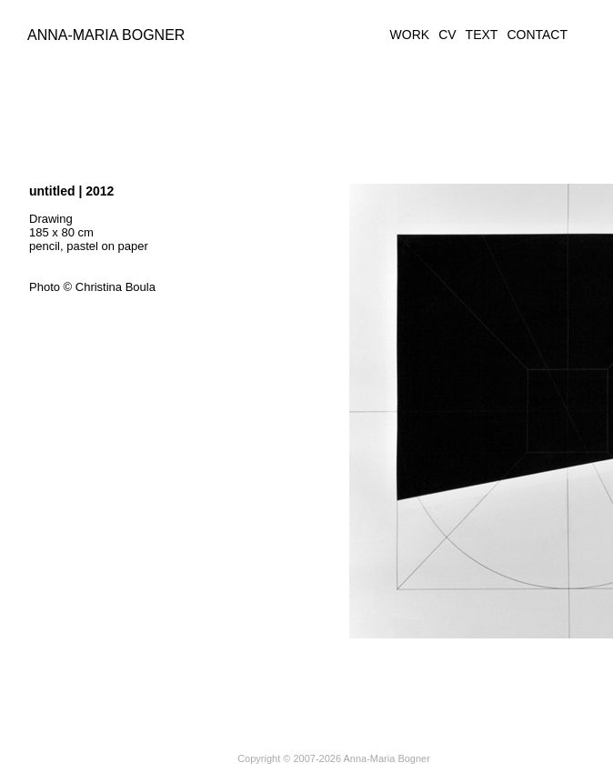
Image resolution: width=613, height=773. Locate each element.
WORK (410, 34)
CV (447, 34)
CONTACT (537, 34)
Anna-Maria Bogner (106, 35)
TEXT (482, 34)
